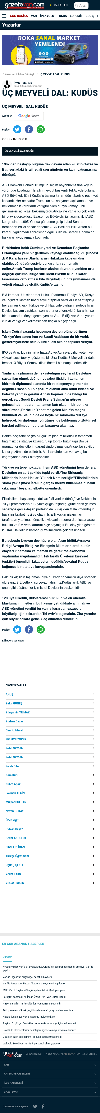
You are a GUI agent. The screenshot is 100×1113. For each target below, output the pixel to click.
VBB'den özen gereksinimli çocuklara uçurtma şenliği (32, 1036)
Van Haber (19, 640)
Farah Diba (12, 766)
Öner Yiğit (12, 820)
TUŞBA (62, 16)
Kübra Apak (13, 784)
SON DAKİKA (19, 16)
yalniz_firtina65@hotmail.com (28, 86)
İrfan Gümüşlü (26, 74)
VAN (34, 16)
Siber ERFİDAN (15, 847)
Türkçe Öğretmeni (17, 856)
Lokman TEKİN (15, 793)
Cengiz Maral (14, 730)
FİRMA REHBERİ (58, 5)
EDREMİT (76, 16)
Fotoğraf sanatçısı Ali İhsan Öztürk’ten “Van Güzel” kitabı (34, 996)
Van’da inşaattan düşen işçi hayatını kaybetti (27, 977)
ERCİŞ (90, 16)
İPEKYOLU (47, 16)
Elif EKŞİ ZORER (16, 739)
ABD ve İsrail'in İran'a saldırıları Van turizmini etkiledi (32, 1003)
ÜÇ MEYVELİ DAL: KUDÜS (53, 74)
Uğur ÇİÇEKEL (15, 865)
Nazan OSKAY (15, 811)
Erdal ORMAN (14, 748)
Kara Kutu (12, 775)
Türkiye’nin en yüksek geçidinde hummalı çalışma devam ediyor (38, 1010)
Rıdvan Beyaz (14, 829)
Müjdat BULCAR (16, 802)
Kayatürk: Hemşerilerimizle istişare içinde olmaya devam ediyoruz (39, 1030)
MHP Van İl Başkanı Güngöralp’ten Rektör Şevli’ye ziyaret (34, 990)
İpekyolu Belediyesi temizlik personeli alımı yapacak (31, 1043)
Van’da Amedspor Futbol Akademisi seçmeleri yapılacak (34, 983)
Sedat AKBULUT (16, 838)
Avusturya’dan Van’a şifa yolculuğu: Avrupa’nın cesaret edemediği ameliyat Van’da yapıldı (48, 968)
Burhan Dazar (14, 721)
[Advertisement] (39, 684)
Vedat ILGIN (13, 874)
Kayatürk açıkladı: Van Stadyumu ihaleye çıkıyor (29, 1016)
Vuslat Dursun (15, 883)
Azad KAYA (69, 1054)
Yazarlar (9, 74)
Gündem (7, 957)
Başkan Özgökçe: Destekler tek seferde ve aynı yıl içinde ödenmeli (39, 1023)
